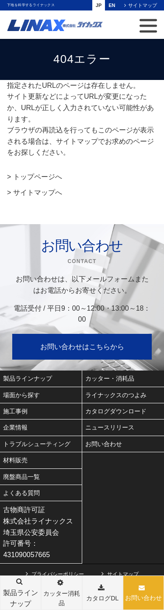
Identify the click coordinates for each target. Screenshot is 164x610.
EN (111, 5)
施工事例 (15, 411)
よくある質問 (21, 492)
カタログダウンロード (116, 411)
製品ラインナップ (27, 378)
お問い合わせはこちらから (82, 346)
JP (98, 5)
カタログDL (102, 598)
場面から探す (21, 395)
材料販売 (15, 460)
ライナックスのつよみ (116, 395)
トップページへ (37, 176)
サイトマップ (142, 5)
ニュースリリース (109, 427)
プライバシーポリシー (57, 574)
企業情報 (15, 427)
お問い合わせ (143, 597)
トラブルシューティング (36, 443)
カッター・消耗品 (109, 378)
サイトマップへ (37, 192)
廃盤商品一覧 (21, 476)
